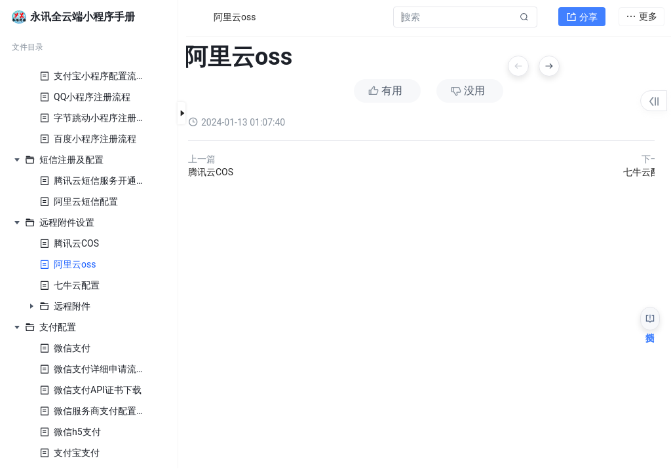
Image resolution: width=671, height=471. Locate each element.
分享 (582, 17)
